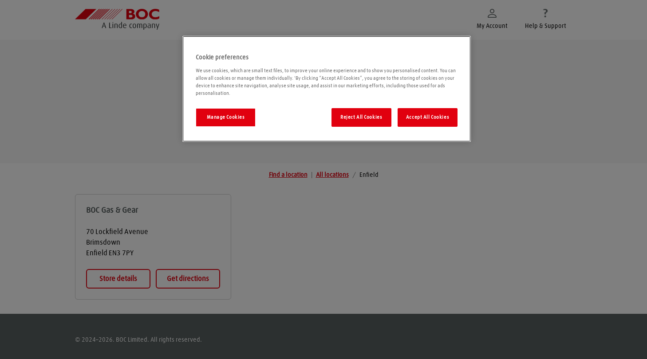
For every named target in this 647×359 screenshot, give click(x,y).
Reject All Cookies (361, 117)
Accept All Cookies (427, 117)
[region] (326, 89)
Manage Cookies (226, 117)
